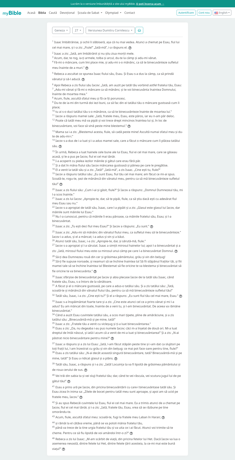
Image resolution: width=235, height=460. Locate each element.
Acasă (31, 13)
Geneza (60, 30)
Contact (129, 13)
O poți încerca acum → (150, 4)
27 (77, 30)
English (220, 12)
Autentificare (186, 12)
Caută (53, 13)
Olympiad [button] (112, 13)
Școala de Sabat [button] (89, 13)
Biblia (42, 13)
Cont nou (204, 12)
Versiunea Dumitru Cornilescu (109, 30)
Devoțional (67, 13)
